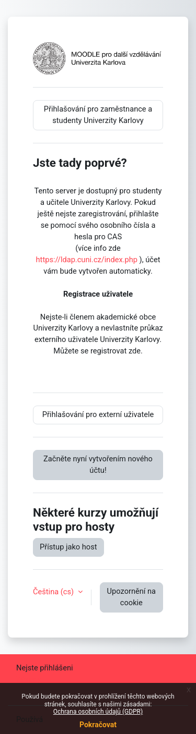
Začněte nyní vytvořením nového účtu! (98, 464)
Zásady (28, 679)
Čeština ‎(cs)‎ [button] (54, 591)
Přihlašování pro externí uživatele (98, 414)
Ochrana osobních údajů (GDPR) (98, 711)
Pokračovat (98, 724)
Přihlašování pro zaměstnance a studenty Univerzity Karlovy (98, 114)
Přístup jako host (68, 547)
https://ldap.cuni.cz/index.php (86, 259)
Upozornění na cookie (131, 596)
